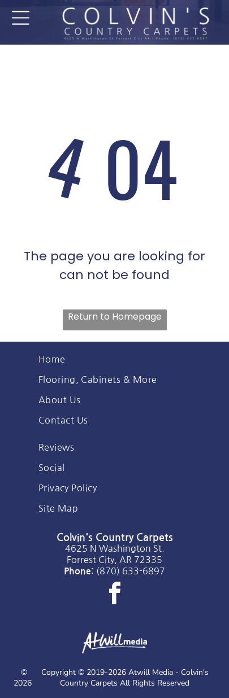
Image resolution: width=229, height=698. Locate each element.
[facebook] (115, 595)
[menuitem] (114, 359)
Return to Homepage (115, 316)
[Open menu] (21, 18)
